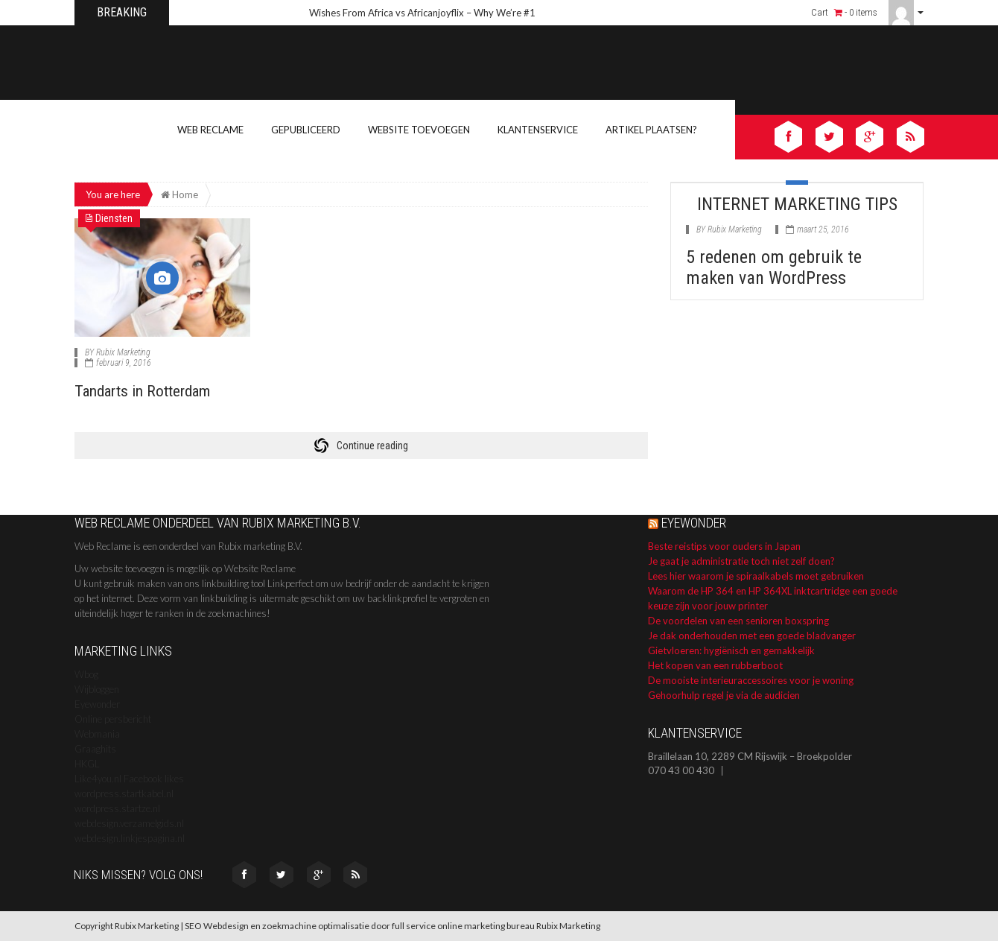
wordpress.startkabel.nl (124, 793)
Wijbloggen (96, 689)
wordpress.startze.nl (117, 808)
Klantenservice (538, 130)
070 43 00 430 (681, 771)
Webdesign (226, 925)
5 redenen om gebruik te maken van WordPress (774, 267)
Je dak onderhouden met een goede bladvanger (752, 635)
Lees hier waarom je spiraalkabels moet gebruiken (756, 576)
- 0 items (855, 12)
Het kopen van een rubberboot (715, 665)
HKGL (87, 764)
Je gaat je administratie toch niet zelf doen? (741, 561)
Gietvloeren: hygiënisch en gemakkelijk (731, 650)
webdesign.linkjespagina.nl (129, 838)
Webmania (97, 734)
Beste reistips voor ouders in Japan (724, 546)
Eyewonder (97, 704)
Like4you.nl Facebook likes (129, 779)
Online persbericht (112, 719)
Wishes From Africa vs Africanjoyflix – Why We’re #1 (422, 13)
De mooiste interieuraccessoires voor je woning (751, 680)
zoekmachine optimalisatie (315, 925)
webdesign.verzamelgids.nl (129, 823)
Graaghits (95, 749)
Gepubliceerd (305, 130)
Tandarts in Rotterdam (146, 390)
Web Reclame (210, 130)
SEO (193, 925)
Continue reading (372, 446)
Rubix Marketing (123, 352)
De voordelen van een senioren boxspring (738, 621)
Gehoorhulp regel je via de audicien (724, 695)
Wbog (86, 674)
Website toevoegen (419, 130)
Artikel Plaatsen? (651, 130)
